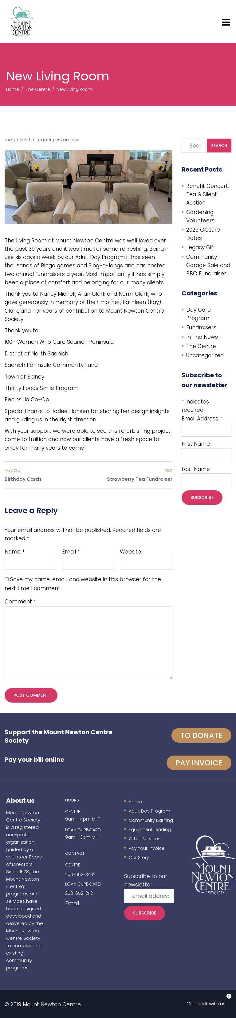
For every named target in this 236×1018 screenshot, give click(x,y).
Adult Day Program (149, 811)
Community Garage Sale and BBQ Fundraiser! (208, 265)
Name (15, 551)
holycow (70, 140)
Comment (20, 601)
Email (71, 551)
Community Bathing (151, 820)
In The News (202, 337)
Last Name (196, 469)
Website (130, 551)
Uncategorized (205, 355)
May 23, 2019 (16, 140)
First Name (196, 444)
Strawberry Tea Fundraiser (139, 479)
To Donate (201, 735)
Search (219, 145)
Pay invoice (198, 763)
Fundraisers (201, 327)
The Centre (41, 140)
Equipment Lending (150, 829)
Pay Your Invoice (146, 848)
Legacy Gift (200, 247)
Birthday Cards (23, 479)
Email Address (202, 418)
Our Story (139, 857)
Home (135, 802)
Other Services (144, 839)
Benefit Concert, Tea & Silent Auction (207, 194)
